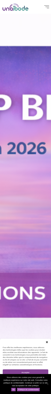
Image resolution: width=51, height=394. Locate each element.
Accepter (25, 372)
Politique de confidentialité (28, 390)
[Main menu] (46, 6)
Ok (13, 390)
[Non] (47, 384)
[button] (47, 342)
